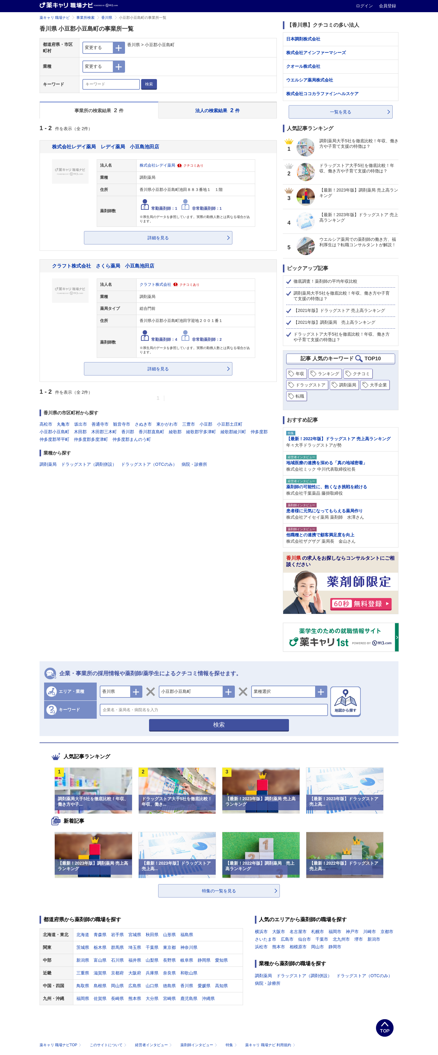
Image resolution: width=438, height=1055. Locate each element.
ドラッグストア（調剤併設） (88, 464)
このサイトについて (109, 1045)
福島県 (186, 934)
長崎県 (117, 998)
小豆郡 (206, 424)
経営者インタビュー (154, 1045)
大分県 (152, 998)
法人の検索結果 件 (217, 110)
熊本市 (278, 946)
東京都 (169, 947)
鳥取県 (82, 985)
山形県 (169, 934)
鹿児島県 (188, 998)
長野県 (169, 960)
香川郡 (127, 431)
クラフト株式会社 (155, 284)
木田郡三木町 (104, 431)
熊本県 (134, 998)
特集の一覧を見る (219, 890)
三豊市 (188, 424)
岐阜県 (186, 960)
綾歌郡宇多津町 (201, 431)
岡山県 (117, 985)
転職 (300, 396)
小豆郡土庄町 (229, 424)
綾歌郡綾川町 (233, 431)
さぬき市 (143, 424)
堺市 (358, 939)
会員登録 (387, 5)
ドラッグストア (310, 384)
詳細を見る (158, 237)
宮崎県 (169, 998)
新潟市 (373, 939)
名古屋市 (298, 931)
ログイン (365, 5)
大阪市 (278, 931)
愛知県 (221, 960)
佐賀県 (100, 998)
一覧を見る (340, 111)
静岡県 (204, 960)
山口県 (152, 985)
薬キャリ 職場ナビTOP (61, 1045)
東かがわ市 (167, 424)
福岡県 (82, 998)
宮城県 (134, 934)
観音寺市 (121, 424)
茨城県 (82, 947)
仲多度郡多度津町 (91, 439)
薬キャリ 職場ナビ (55, 18)
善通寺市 (100, 424)
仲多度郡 (259, 431)
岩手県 (117, 934)
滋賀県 (100, 972)
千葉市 (321, 939)
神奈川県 (188, 947)
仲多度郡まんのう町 (132, 439)
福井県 (134, 960)
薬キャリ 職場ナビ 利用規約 (270, 1045)
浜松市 (261, 946)
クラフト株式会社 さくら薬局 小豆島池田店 (103, 265)
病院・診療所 (194, 464)
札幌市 (317, 931)
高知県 (221, 985)
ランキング (328, 373)
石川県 (117, 960)
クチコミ (361, 373)
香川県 (106, 18)
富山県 (100, 960)
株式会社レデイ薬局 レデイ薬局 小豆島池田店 (105, 146)
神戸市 (352, 931)
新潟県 (82, 960)
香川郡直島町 (151, 431)
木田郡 (80, 431)
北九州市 (341, 939)
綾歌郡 (175, 431)
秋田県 (152, 934)
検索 (149, 84)
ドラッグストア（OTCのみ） (149, 464)
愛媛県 (204, 985)
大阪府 (134, 972)
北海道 (82, 934)
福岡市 (334, 931)
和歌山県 (188, 972)
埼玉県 (134, 947)
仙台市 (304, 939)
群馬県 (117, 947)
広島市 (287, 939)
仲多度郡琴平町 (54, 439)
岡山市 (317, 946)
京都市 (387, 931)
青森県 (100, 934)
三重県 (82, 972)
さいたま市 (265, 939)
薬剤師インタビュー (199, 1045)
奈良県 (169, 972)
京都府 (117, 972)
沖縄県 (208, 998)
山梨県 (152, 960)
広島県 (134, 985)
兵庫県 (152, 972)
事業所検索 (85, 18)
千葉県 (152, 947)
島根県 (100, 985)
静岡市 (334, 946)
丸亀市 (63, 424)
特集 (232, 1045)
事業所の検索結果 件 (99, 110)
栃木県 (100, 947)
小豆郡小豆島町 (54, 431)
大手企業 (378, 384)
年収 (300, 373)
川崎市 (369, 931)
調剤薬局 (48, 464)
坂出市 (80, 424)
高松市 (46, 424)
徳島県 (169, 985)
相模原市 (298, 946)
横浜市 (261, 931)
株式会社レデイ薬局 (157, 165)
